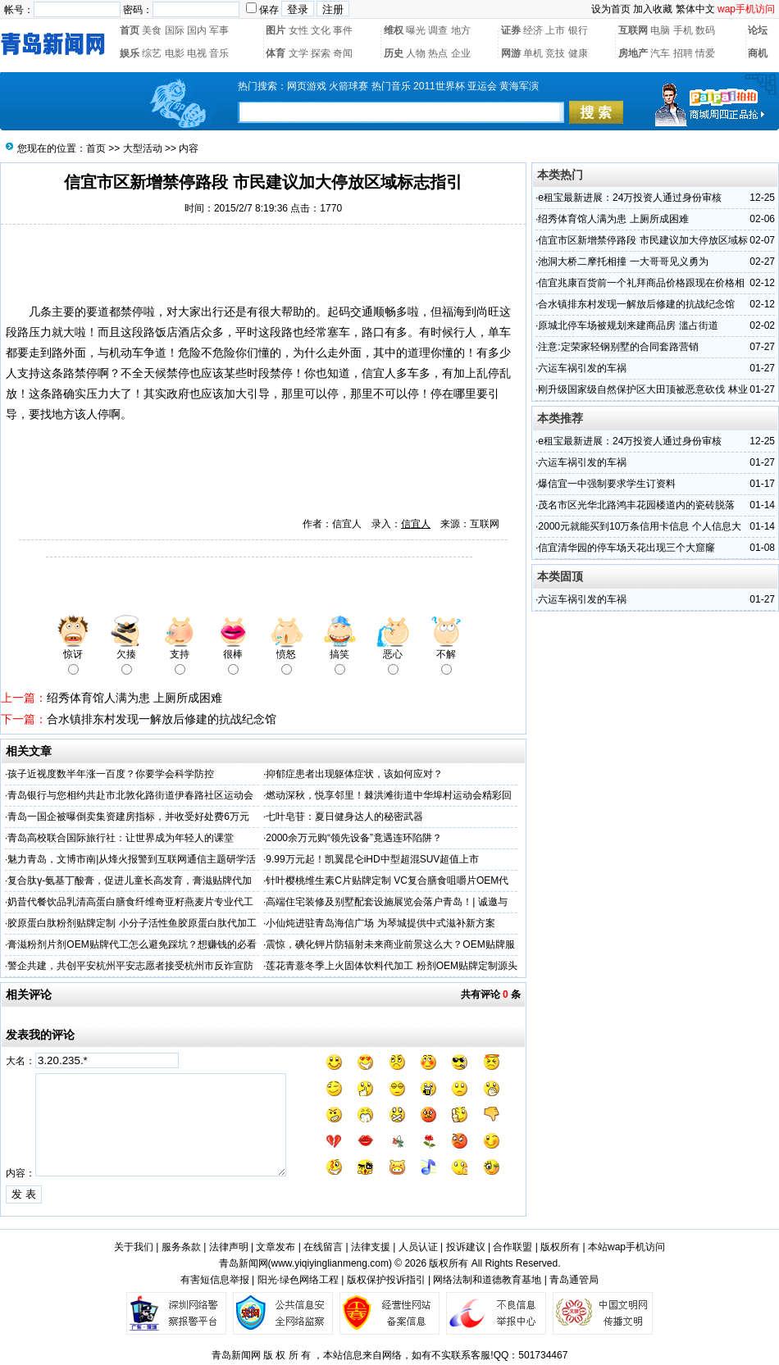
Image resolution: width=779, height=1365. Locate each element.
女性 (298, 30)
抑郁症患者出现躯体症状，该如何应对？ (354, 774)
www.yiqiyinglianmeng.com (330, 1263)
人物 (416, 53)
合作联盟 (512, 1247)
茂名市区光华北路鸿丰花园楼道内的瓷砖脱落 (636, 505)
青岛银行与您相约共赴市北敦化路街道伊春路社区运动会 (130, 795)
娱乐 (129, 53)
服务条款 (181, 1247)
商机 (758, 53)
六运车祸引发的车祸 (582, 368)
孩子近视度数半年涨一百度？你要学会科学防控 (110, 774)
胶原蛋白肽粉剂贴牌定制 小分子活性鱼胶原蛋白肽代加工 (131, 923)
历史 (393, 53)
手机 (683, 30)
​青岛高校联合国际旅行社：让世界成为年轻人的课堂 (120, 838)
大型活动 (142, 148)
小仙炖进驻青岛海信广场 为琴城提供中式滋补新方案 (380, 923)
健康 (578, 53)
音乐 (219, 53)
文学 (298, 53)
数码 (705, 30)
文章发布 (275, 1247)
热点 (438, 53)
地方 (461, 30)
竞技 (555, 53)
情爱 (705, 53)
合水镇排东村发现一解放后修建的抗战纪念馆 (161, 719)
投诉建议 (465, 1247)
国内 (197, 30)
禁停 (132, 311)
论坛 (758, 30)
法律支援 (370, 1247)
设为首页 (611, 9)
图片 (275, 30)
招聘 (683, 53)
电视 (197, 53)
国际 (174, 30)
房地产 (633, 53)
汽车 (660, 53)
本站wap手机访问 (626, 1247)
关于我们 (133, 1247)
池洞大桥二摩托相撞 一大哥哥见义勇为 (623, 261)
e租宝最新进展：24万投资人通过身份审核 (630, 197)
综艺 (152, 53)
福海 (453, 311)
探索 (320, 53)
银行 (578, 30)
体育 (275, 53)
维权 (393, 30)
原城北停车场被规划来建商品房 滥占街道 (628, 325)
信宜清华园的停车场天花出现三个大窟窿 (626, 547)
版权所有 (560, 1247)
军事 (219, 30)
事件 (343, 30)
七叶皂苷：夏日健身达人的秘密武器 (344, 816)
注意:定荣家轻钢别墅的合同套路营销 (618, 347)
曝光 (416, 30)
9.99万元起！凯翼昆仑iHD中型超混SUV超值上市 (372, 859)
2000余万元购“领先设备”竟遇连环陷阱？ (354, 838)
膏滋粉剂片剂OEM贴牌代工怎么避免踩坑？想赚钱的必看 (131, 944)
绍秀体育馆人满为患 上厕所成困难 (134, 697)
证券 (511, 30)
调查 (438, 30)
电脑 (660, 30)
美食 (152, 30)
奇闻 (343, 53)
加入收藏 (652, 9)
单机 (533, 53)
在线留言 (323, 1247)
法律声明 (228, 1247)
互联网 (633, 30)
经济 (533, 30)
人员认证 (418, 1247)
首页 (129, 30)
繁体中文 (695, 9)
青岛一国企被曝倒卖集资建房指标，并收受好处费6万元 (128, 816)
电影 (174, 53)
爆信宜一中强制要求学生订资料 (607, 483)
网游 (511, 53)
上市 (555, 30)
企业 (461, 53)
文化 (320, 30)
